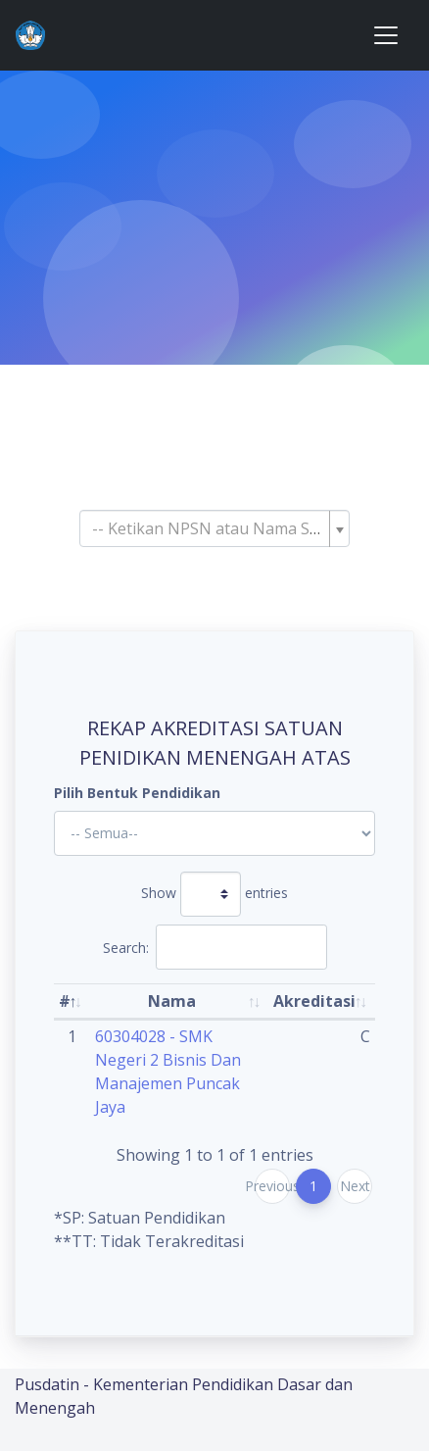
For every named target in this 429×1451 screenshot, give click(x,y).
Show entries (214, 894)
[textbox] (208, 528)
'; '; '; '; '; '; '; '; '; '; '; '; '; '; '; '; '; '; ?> (214, 833)
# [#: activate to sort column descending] (65, 1001)
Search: (215, 947)
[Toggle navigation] (385, 35)
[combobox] (214, 528)
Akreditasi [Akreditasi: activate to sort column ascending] (314, 1001)
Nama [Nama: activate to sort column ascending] (172, 1001)
